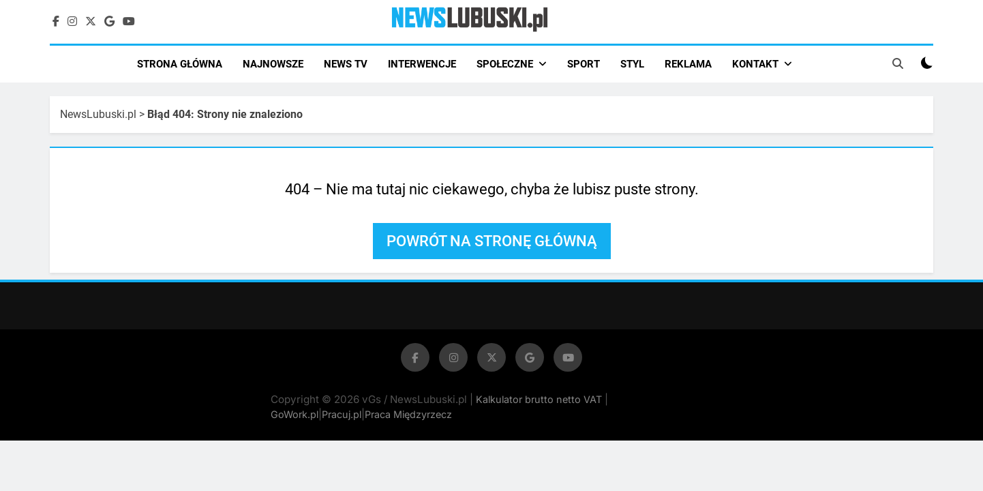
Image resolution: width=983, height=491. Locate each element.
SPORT (583, 64)
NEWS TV (345, 64)
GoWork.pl (294, 414)
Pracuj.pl (341, 414)
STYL (632, 64)
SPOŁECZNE (505, 64)
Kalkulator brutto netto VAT (540, 399)
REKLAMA (688, 64)
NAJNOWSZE (273, 64)
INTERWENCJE (422, 64)
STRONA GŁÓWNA (179, 64)
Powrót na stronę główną (492, 241)
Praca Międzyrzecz (408, 414)
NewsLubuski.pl (98, 114)
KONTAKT (755, 64)
